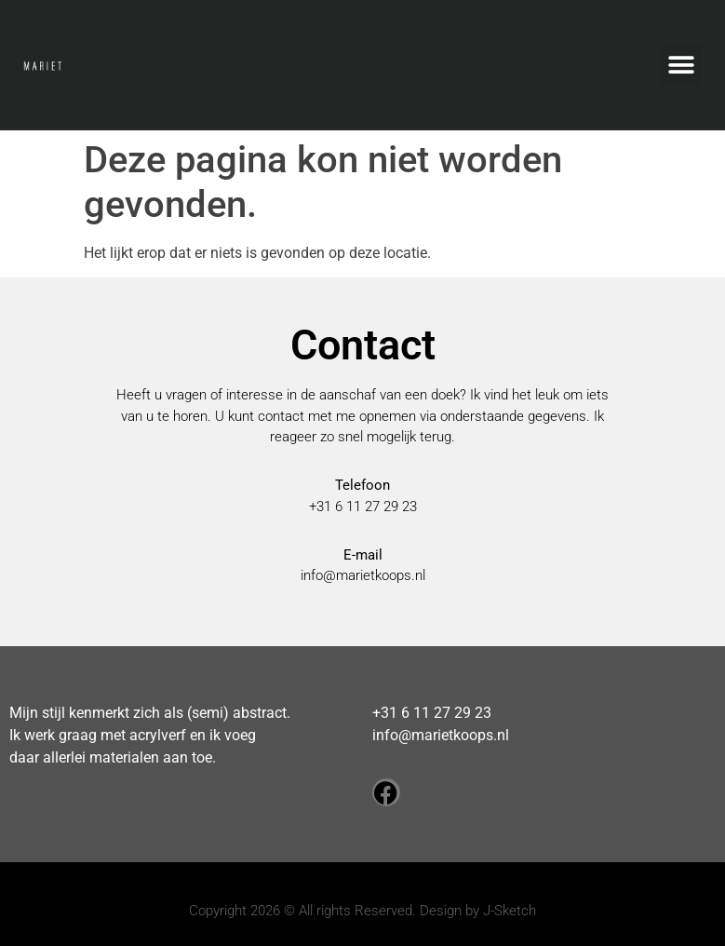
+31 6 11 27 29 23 (431, 713)
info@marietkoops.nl (363, 575)
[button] (681, 66)
